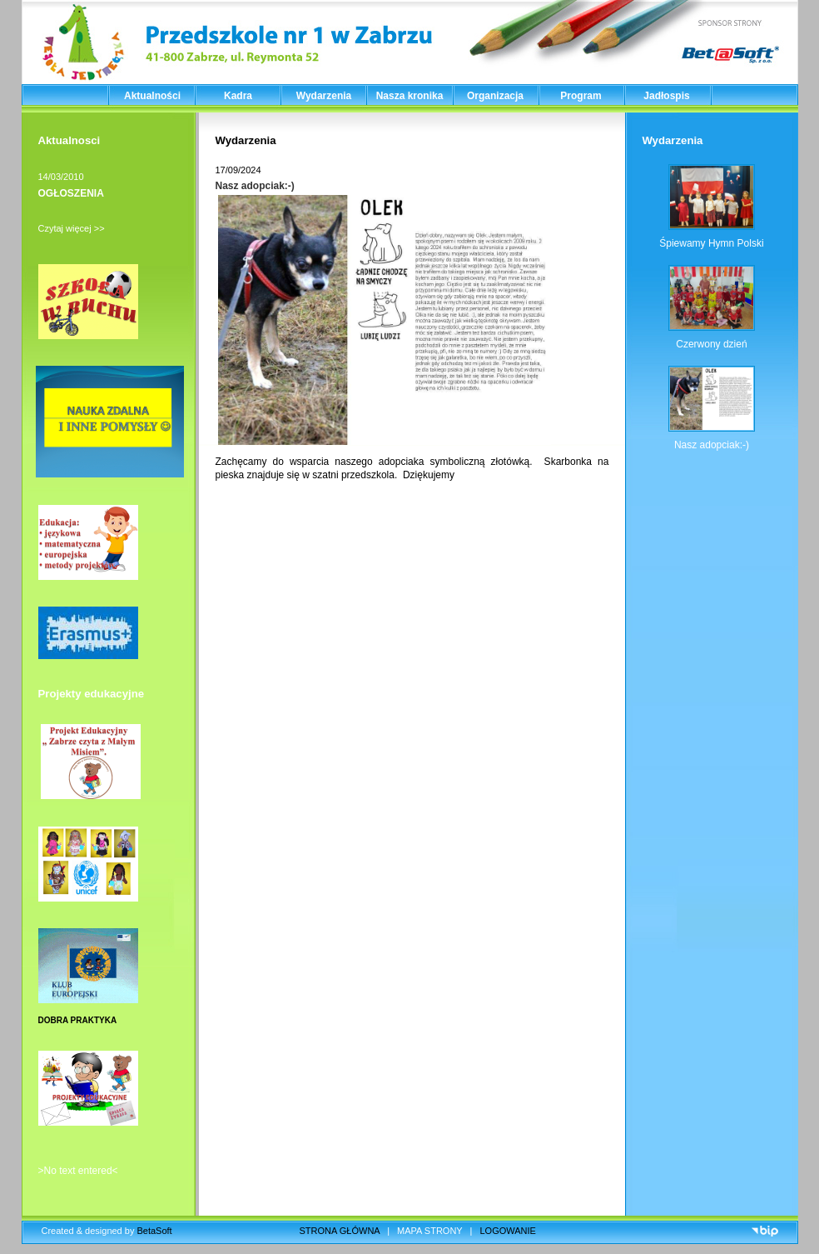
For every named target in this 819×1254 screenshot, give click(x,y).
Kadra (238, 96)
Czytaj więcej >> (71, 228)
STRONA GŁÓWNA (340, 1231)
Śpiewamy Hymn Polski (711, 243)
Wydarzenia (323, 96)
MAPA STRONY (429, 1231)
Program (580, 96)
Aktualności (152, 96)
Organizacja (495, 96)
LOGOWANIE (508, 1231)
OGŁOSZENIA (71, 193)
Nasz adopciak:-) (255, 186)
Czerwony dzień (711, 344)
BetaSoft (153, 1231)
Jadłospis (666, 96)
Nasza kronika (410, 96)
